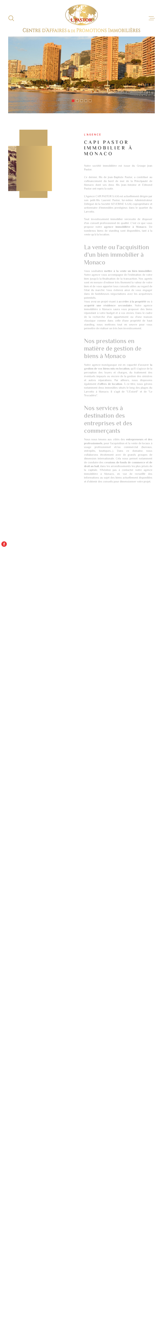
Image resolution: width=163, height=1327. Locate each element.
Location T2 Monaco (39, 1200)
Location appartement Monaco (47, 1157)
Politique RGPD (145, 1307)
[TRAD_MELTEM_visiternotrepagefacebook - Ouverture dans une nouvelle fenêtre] (4, 544)
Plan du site (91, 1307)
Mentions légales (108, 1307)
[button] (73, 100)
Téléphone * (12, 1029)
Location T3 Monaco (39, 1205)
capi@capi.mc (27, 953)
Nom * (7, 979)
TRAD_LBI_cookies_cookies (119, 1310)
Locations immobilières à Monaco (115, 1181)
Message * (10, 1045)
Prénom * (10, 996)
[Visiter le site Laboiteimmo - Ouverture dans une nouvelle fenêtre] (20, 1308)
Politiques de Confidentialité (49, 1102)
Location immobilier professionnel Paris (112, 1163)
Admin (122, 1307)
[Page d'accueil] (81, 18)
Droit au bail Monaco (39, 1162)
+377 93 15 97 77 (29, 944)
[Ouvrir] (11, 18)
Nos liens (131, 1307)
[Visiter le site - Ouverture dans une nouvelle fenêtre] (81, 1254)
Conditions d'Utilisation (75, 1102)
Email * (8, 1012)
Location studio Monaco (42, 1152)
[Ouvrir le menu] (152, 18)
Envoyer (140, 1076)
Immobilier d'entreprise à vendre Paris (121, 1172)
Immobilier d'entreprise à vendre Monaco (121, 1154)
